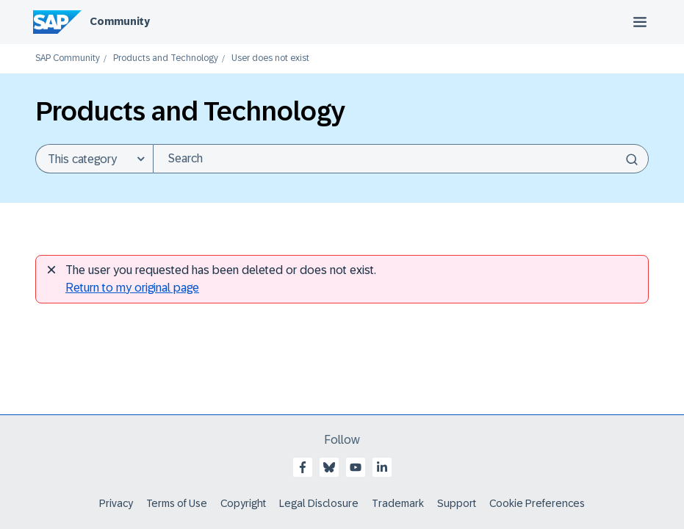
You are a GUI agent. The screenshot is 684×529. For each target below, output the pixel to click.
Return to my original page (132, 287)
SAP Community (67, 58)
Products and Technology (165, 58)
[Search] (401, 158)
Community (120, 21)
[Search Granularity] (94, 158)
